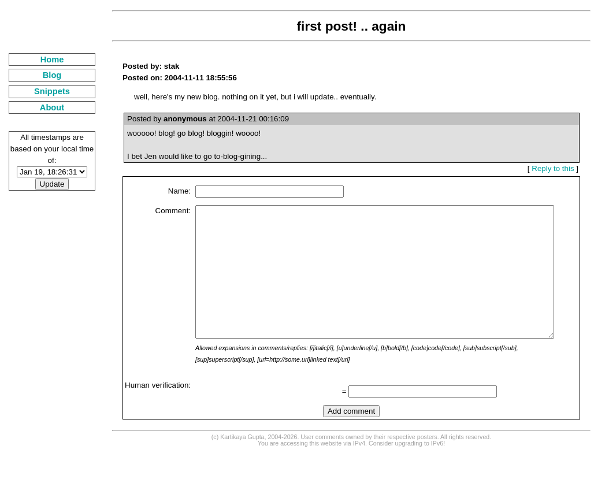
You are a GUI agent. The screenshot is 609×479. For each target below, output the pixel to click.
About (44, 107)
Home (45, 59)
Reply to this (557, 168)
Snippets (44, 91)
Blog (44, 75)
